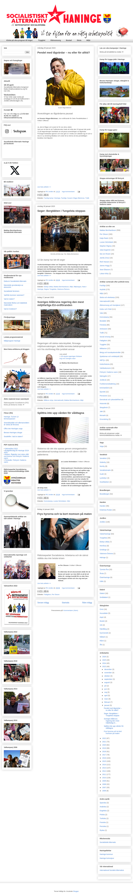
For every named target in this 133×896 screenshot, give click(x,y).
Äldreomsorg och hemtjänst (110, 305)
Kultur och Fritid (105, 309)
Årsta (102, 573)
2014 (104, 765)
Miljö (88, 40)
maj (105, 692)
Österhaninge (105, 577)
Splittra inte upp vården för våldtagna (60, 412)
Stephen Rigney (106, 246)
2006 (104, 791)
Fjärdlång (103, 629)
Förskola (103, 325)
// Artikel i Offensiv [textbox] (64, 549)
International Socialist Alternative (112, 870)
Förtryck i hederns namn (109, 372)
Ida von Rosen (105, 254)
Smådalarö (104, 597)
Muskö (102, 621)
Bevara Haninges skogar (13, 432)
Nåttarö (102, 637)
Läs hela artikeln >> (44, 187)
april (106, 695)
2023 (104, 666)
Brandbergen (104, 494)
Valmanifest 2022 (11, 449)
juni (105, 689)
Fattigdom (47, 594)
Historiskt (103, 403)
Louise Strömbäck (59, 501)
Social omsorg (105, 337)
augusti (107, 682)
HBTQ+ (102, 360)
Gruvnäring (104, 419)
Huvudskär (104, 613)
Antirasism (103, 329)
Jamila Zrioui (104, 258)
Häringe (103, 557)
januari (107, 705)
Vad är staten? (9, 299)
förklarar (79, 356)
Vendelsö (103, 458)
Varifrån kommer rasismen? (14, 295)
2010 (104, 778)
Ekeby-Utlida (48, 287)
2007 (104, 787)
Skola (79, 40)
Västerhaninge (105, 534)
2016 (104, 758)
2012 (104, 771)
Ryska (102, 830)
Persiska (103, 826)
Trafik (87, 198)
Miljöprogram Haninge (12, 341)
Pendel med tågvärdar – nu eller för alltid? (63, 52)
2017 (104, 755)
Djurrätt (102, 392)
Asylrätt (102, 289)
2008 (104, 784)
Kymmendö (104, 633)
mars (106, 699)
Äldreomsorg (55, 40)
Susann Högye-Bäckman (75, 198)
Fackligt (63, 198)
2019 (104, 748)
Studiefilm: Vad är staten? (13, 436)
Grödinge (103, 550)
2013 (104, 768)
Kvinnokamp (48, 501)
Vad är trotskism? (10, 309)
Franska (103, 822)
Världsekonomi (105, 368)
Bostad (69, 40)
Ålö (101, 645)
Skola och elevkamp (107, 297)
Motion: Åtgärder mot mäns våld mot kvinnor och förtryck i (16, 456)
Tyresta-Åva (104, 569)
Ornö (101, 609)
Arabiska (103, 807)
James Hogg (104, 266)
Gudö (102, 474)
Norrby (102, 466)
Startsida (65, 603)
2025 (104, 660)
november (108, 673)
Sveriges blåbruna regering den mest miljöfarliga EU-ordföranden (60, 304)
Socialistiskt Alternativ (108, 842)
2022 (104, 738)
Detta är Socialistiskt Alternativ (15, 281)
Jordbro (102, 522)
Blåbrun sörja (48, 400)
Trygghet (41, 40)
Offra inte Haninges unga (13, 429)
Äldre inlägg (87, 603)
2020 (104, 745)
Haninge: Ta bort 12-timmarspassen (11, 418)
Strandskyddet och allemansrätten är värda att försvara (16, 424)
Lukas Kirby (104, 273)
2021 (104, 742)
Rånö (102, 641)
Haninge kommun (106, 854)
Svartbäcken (104, 482)
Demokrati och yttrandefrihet (110, 400)
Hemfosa (103, 546)
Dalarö (102, 593)
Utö (101, 625)
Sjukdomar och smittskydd (109, 356)
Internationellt (58, 400)
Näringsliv (103, 376)
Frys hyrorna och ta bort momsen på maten (64, 513)
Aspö (102, 617)
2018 (104, 751)
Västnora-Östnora (63, 289)
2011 (104, 774)
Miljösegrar (77, 287)
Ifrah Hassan (104, 262)
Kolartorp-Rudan (106, 510)
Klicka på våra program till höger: (19, 40)
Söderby (103, 462)
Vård (68, 501)
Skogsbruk (104, 407)
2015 (104, 761)
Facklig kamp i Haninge (52, 198)
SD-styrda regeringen (68, 356)
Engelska (103, 811)
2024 (104, 663)
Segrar (46, 289)
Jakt (101, 411)
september (108, 679)
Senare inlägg (43, 603)
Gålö (101, 581)
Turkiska (103, 818)
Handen (103, 506)
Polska (102, 815)
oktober (107, 676)
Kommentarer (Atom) (71, 610)
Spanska (103, 803)
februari (107, 702)
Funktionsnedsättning (108, 384)
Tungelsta (52, 289)
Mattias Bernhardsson (61, 287)
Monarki (103, 415)
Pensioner (103, 396)
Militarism (103, 348)
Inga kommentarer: (68, 191)
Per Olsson (55, 594)
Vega (102, 446)
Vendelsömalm (105, 470)
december (108, 669)
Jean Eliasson (105, 270)
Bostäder (103, 321)
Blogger (76, 891)
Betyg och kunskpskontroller (110, 352)
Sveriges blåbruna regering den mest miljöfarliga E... (111, 721)
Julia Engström (105, 250)
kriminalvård (104, 388)
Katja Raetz (104, 238)
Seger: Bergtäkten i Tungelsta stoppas (61, 210)
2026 (104, 657)
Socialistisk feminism (11, 291)
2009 (104, 781)
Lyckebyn (103, 478)
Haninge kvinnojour (107, 858)
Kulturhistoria (105, 364)
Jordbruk (103, 380)
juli (105, 686)
